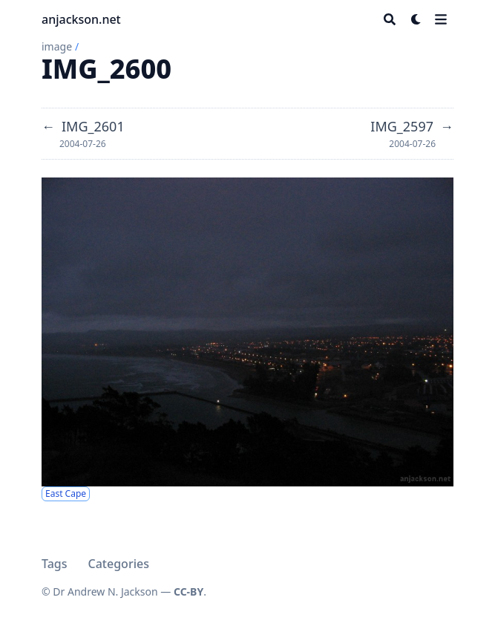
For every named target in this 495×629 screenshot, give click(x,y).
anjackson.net (81, 19)
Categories (118, 563)
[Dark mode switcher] (416, 19)
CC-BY (188, 591)
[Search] (390, 19)
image (57, 46)
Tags (55, 563)
